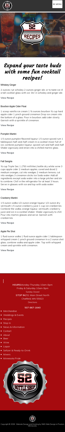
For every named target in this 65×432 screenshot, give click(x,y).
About (6, 334)
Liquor (6, 346)
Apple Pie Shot (8, 231)
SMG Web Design (48, 424)
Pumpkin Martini (8, 134)
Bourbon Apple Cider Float (13, 106)
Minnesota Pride (12, 358)
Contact (7, 331)
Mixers (6, 354)
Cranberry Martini (9, 198)
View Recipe (7, 97)
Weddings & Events (13, 315)
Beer (5, 338)
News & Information (14, 327)
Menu (59, 4)
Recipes (7, 319)
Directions (32, 302)
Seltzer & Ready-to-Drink (16, 350)
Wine (6, 342)
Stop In (7, 323)
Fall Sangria (6, 161)
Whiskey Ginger (8, 85)
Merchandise (10, 311)
